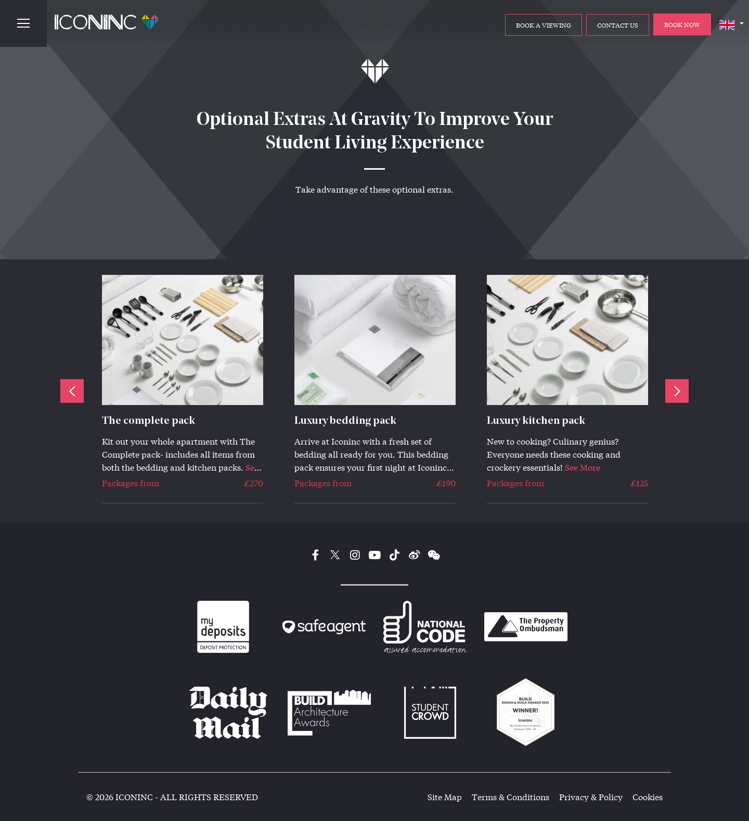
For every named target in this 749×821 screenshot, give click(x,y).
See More (582, 467)
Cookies (647, 796)
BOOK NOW (682, 24)
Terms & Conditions (510, 796)
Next (677, 390)
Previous (72, 390)
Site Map (445, 796)
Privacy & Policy (591, 796)
